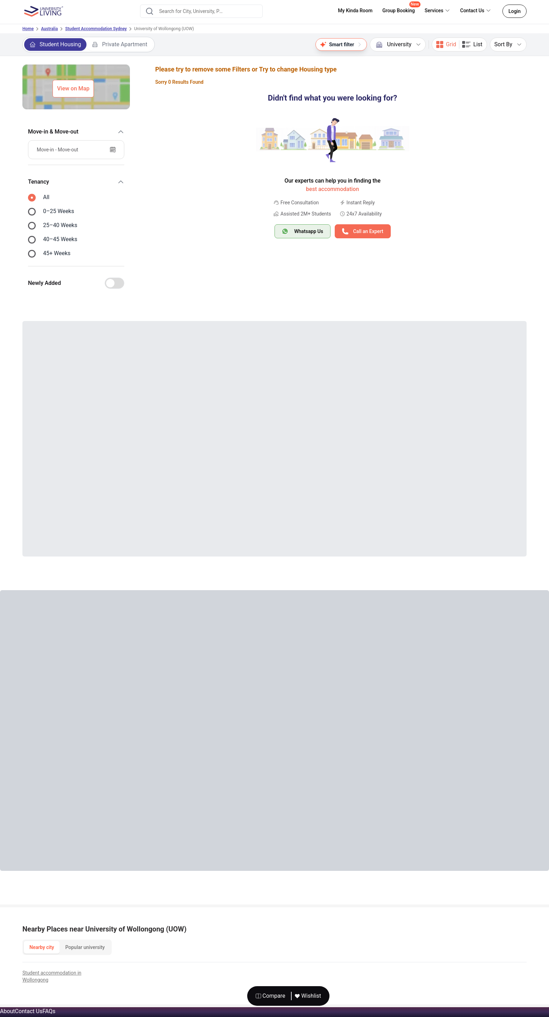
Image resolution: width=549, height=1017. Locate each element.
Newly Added (44, 283)
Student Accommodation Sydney (96, 28)
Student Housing (55, 44)
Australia (49, 28)
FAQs (48, 1011)
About (7, 1011)
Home (28, 28)
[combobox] (201, 11)
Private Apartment (119, 44)
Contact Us (29, 1011)
